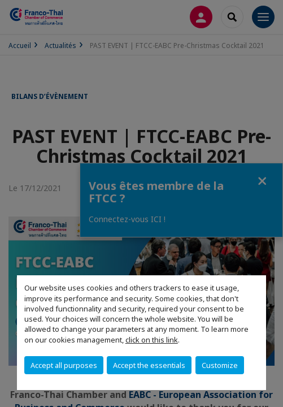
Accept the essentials (149, 365)
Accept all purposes (64, 365)
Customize (220, 365)
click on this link (151, 340)
